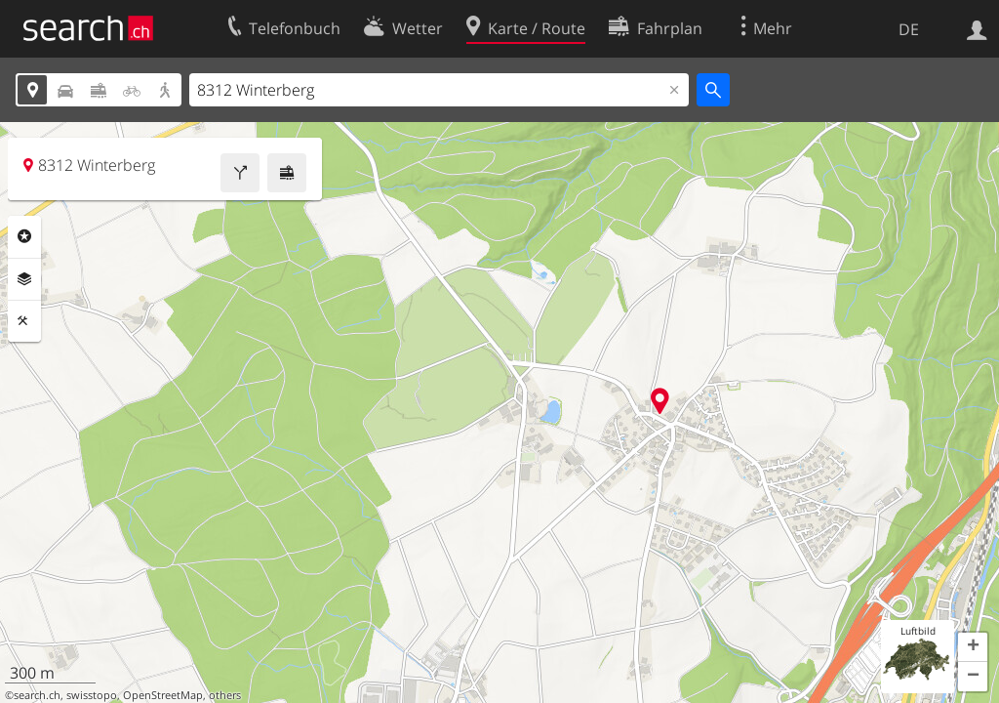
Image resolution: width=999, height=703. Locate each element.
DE (909, 29)
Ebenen (24, 279)
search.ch (37, 695)
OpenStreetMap (163, 695)
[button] (972, 647)
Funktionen (24, 321)
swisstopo (91, 695)
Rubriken (24, 236)
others (225, 695)
